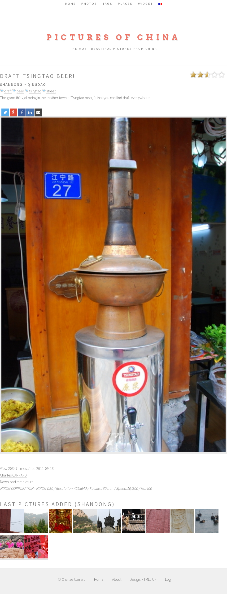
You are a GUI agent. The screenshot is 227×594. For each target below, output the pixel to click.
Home (99, 579)
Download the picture (17, 481)
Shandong (11, 84)
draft (8, 91)
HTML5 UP (149, 579)
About (116, 579)
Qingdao (36, 84)
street (51, 91)
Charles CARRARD (13, 475)
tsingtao (35, 91)
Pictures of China (113, 37)
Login (169, 579)
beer (20, 91)
